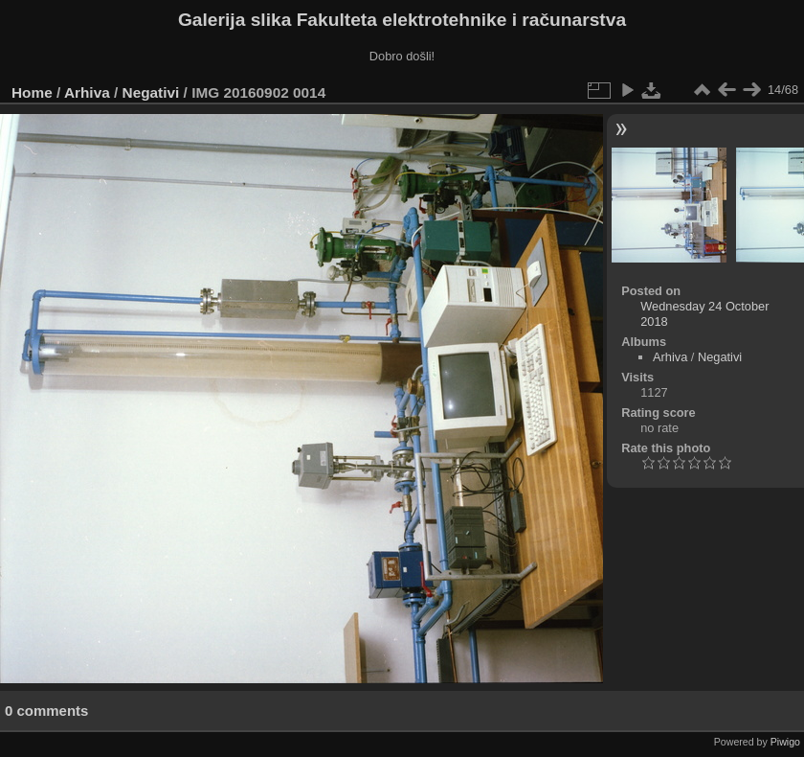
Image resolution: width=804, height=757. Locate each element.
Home (32, 92)
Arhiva (87, 92)
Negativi (151, 92)
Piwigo (785, 741)
